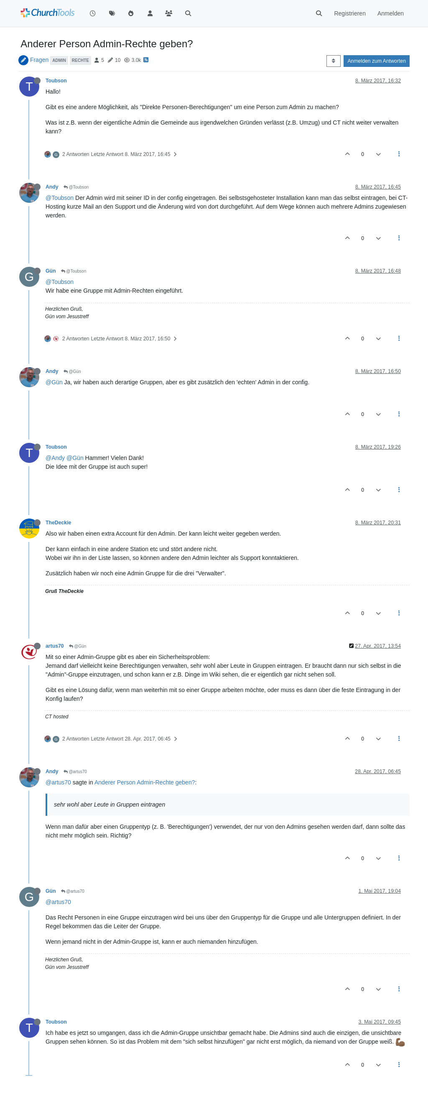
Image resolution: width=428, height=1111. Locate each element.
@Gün (72, 371)
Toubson (56, 81)
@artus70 (75, 771)
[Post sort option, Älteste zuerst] (333, 61)
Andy (52, 187)
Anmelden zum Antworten (376, 61)
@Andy (55, 458)
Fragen (39, 59)
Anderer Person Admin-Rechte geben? (144, 782)
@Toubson (76, 187)
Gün (51, 271)
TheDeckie (58, 523)
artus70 (55, 646)
